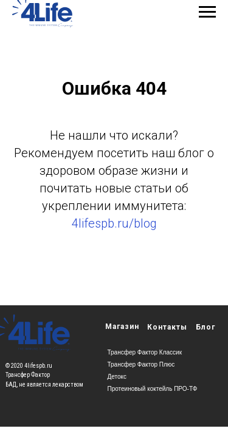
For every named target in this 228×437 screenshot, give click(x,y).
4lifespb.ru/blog (114, 223)
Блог (205, 327)
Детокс (117, 376)
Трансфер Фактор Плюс (141, 364)
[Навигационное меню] (207, 12)
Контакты (167, 327)
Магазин (122, 326)
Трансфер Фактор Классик (145, 352)
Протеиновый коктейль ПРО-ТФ (153, 388)
